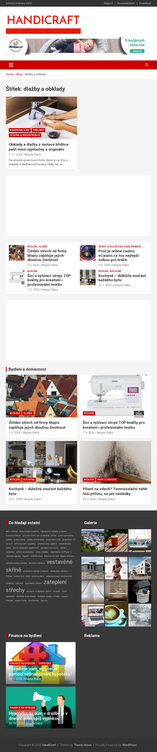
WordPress (129, 745)
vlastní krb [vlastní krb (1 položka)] (19, 576)
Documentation (126, 3)
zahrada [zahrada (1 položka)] (19, 583)
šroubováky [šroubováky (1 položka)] (33, 600)
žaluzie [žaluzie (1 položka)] (44, 600)
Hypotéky (45, 663)
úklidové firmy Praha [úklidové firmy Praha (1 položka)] (26, 596)
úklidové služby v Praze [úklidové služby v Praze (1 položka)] (48, 596)
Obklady (38, 130)
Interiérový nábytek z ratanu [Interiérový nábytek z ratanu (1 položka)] (54, 531)
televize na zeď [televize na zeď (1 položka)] (51, 556)
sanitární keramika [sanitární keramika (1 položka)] (50, 548)
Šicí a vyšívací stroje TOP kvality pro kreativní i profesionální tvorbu (49, 280)
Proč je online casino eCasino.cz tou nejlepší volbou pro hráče (118, 255)
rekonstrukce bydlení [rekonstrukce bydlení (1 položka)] (47, 544)
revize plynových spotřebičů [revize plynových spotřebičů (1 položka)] (26, 548)
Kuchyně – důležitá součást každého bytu (122, 277)
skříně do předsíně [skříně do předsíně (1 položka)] (25, 552)
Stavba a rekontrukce (25, 135)
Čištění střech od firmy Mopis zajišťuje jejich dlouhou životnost (47, 255)
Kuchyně (115, 271)
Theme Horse (83, 745)
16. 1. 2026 (15, 678)
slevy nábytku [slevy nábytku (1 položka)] (42, 552)
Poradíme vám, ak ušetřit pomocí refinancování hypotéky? (40, 671)
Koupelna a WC (20, 130)
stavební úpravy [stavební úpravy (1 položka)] (13, 556)
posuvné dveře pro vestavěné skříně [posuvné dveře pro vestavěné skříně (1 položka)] (39, 535)
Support (108, 3)
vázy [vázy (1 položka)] (28, 576)
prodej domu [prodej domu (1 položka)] (19, 539)
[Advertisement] (78, 206)
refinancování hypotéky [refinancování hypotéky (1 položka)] (25, 544)
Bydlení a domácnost (27, 369)
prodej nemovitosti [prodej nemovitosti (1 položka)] (35, 539)
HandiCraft (49, 745)
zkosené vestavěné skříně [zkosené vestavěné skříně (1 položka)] (38, 591)
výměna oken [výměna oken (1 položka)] (38, 576)
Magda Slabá (32, 154)
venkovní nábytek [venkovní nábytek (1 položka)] (37, 563)
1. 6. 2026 (33, 289)
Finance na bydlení (25, 635)
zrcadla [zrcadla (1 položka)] (56, 591)
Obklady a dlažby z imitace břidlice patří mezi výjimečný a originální (39, 147)
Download (145, 3)
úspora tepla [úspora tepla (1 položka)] (21, 600)
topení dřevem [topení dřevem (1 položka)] (67, 556)
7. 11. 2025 (15, 154)
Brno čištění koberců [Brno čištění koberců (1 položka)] (29, 531)
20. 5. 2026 (89, 499)
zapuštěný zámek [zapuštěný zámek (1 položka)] (33, 583)
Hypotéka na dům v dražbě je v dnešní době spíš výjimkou (38, 716)
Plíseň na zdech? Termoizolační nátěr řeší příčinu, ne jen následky (115, 491)
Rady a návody (107, 479)
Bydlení (32, 246)
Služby (43, 246)
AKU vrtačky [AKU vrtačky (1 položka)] (12, 531)
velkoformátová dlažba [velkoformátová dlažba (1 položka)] (16, 563)
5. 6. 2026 (33, 265)
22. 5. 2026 (105, 285)
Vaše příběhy (132, 246)
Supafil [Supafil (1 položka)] (26, 556)
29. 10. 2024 (16, 723)
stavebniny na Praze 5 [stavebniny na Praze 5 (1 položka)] (60, 552)
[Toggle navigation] (11, 64)
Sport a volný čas (110, 246)
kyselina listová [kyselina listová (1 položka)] (13, 535)
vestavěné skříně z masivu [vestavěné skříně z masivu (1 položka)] (36, 571)
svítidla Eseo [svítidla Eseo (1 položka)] (36, 556)
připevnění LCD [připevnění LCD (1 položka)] (53, 539)
